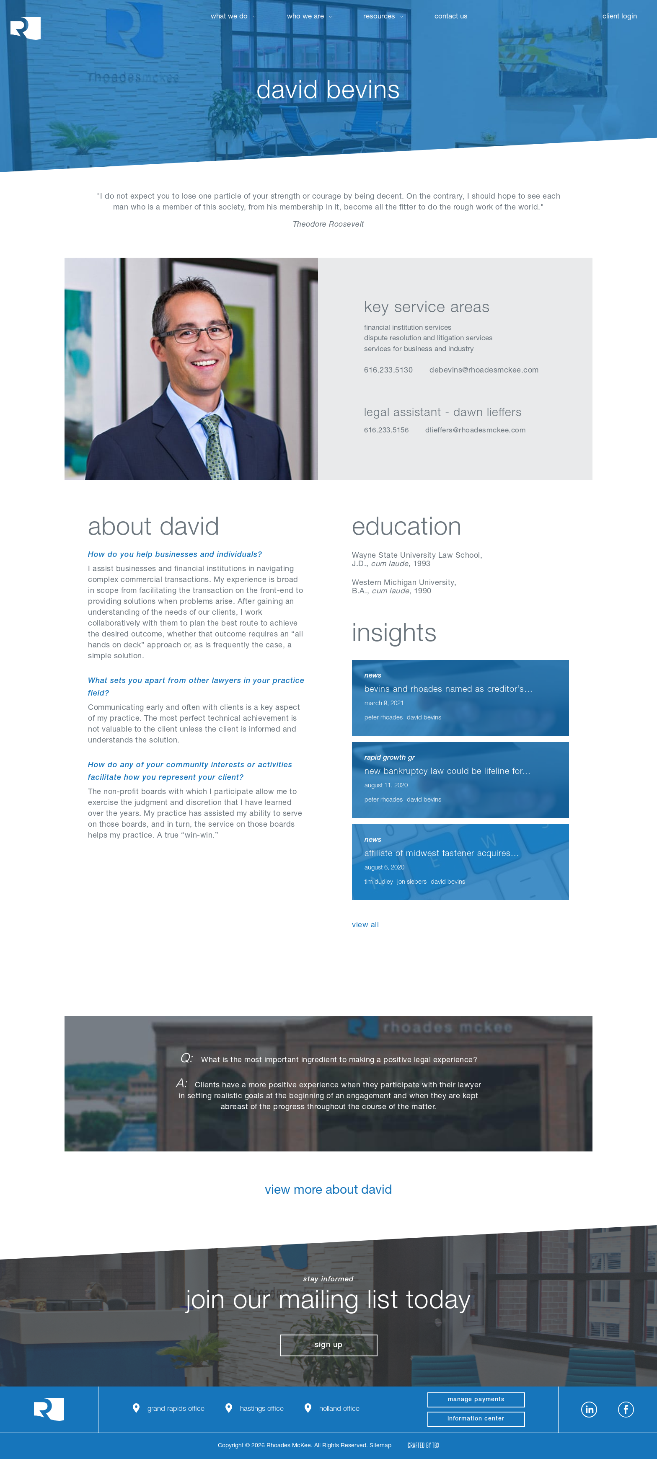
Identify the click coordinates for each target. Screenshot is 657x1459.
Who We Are (305, 17)
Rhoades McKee (25, 28)
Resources (379, 17)
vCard (390, 392)
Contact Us (451, 17)
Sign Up (329, 1345)
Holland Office (339, 1409)
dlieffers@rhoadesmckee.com (475, 431)
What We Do (229, 17)
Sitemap (380, 1446)
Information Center (475, 1419)
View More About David (329, 1198)
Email (411, 392)
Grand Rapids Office (175, 1409)
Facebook (626, 1410)
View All (365, 925)
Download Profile (432, 392)
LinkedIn (369, 392)
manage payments (476, 1400)
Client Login (620, 17)
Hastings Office (262, 1409)
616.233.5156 (386, 431)
